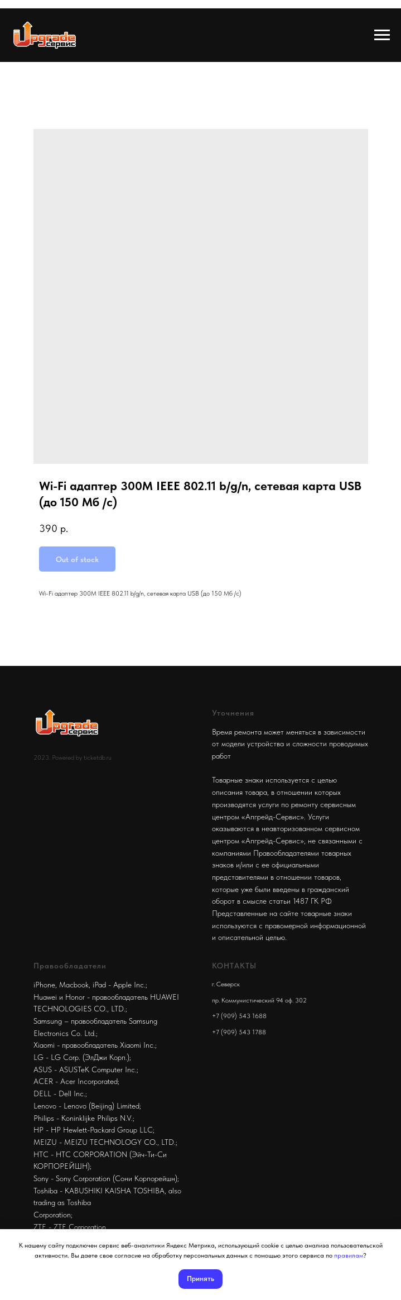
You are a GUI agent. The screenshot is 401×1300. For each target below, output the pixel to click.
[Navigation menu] (382, 35)
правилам (348, 1255)
